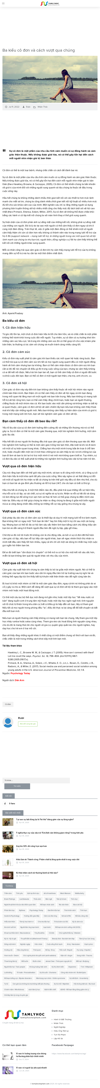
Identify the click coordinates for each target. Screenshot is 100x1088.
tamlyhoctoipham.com (40, 1084)
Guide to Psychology (11, 916)
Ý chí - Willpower (87, 967)
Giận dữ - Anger (66, 956)
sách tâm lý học (34, 990)
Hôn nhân (38, 944)
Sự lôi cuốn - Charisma (48, 973)
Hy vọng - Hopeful (83, 950)
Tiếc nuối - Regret (65, 950)
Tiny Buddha (39, 933)
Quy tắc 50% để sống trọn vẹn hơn (31, 846)
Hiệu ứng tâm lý (23, 950)
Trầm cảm (8, 893)
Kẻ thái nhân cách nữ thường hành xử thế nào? (37, 873)
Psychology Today (20, 673)
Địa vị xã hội (77, 905)
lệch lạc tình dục (33, 893)
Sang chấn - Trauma (84, 956)
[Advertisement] (50, 27)
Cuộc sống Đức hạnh (55, 944)
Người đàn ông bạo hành (29, 927)
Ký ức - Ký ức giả (10, 939)
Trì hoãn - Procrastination (26, 973)
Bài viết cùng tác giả (27, 724)
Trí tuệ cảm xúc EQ (61, 922)
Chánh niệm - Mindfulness (14, 990)
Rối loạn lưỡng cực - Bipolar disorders (18, 978)
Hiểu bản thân (9, 922)
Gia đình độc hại (54, 910)
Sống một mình (10, 944)
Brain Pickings (9, 899)
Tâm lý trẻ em (61, 899)
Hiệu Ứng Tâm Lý (61, 1031)
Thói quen (37, 950)
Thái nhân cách (70, 910)
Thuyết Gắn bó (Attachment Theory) (34, 939)
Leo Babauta (24, 899)
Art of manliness (50, 893)
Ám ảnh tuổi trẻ (10, 927)
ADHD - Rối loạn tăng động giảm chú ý (74, 990)
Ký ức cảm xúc (77, 922)
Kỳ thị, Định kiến (58, 967)
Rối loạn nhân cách (47, 905)
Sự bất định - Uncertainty (78, 978)
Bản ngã (49, 899)
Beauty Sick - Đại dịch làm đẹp (63, 939)
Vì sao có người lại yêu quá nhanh (31, 1068)
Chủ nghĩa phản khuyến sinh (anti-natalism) (39, 956)
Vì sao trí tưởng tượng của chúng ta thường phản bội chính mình (31, 1055)
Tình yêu (19, 893)
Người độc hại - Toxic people (14, 967)
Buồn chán (37, 961)
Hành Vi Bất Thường (62, 1019)
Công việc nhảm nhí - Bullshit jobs (73, 973)
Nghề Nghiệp (59, 1027)
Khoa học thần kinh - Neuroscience (17, 933)
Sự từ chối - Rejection (61, 984)
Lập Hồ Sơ (58, 1039)
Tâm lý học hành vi (26, 922)
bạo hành (47, 927)
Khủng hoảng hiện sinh (38, 967)
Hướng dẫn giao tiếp (31, 916)
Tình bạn (83, 910)
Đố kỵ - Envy (50, 950)
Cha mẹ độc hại (43, 922)
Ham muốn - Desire (11, 956)
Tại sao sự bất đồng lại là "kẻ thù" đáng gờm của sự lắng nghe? (45, 819)
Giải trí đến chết (50, 990)
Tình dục (74, 899)
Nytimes (22, 910)
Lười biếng (8, 973)
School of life (66, 916)
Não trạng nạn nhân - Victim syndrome (50, 978)
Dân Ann (19, 680)
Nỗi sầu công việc (81, 916)
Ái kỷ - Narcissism (73, 944)
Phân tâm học (9, 910)
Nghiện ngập (25, 944)
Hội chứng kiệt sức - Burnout (84, 984)
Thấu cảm (37, 899)
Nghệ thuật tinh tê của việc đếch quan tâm (20, 905)
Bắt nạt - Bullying (82, 961)
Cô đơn (8, 704)
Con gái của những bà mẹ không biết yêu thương (31, 984)
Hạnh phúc (88, 944)
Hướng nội (8, 950)
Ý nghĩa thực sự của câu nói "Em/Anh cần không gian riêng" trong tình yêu (49, 833)
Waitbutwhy (79, 893)
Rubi (26, 107)
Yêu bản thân (64, 905)
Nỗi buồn (24, 961)
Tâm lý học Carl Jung (87, 939)
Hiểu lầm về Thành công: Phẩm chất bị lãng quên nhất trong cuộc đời (47, 859)
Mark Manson (65, 893)
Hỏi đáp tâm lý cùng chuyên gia (16, 995)
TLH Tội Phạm (60, 1035)
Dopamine (72, 967)
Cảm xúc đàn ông (50, 916)
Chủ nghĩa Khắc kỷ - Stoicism (69, 933)
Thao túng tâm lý (10, 961)
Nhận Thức (43, 107)
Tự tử (6, 984)
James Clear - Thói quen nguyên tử (59, 961)
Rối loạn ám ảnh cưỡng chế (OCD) (67, 927)
